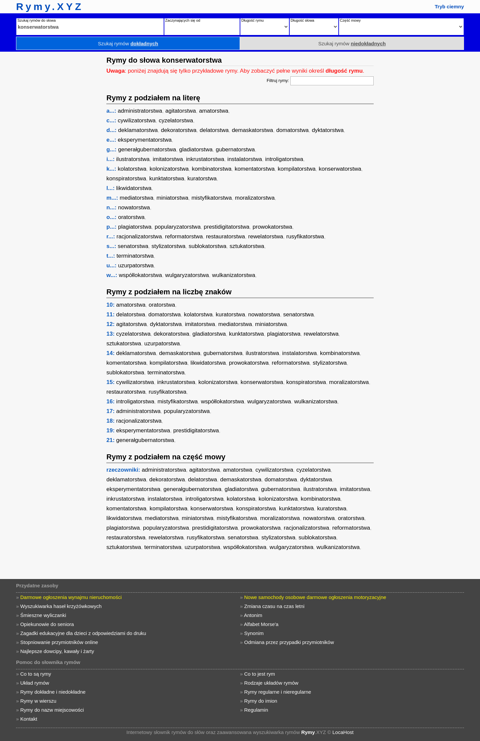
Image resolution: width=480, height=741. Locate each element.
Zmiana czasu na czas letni (274, 606)
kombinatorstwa (211, 169)
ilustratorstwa (133, 159)
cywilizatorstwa (136, 120)
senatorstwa (133, 246)
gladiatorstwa (196, 149)
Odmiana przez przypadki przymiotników (289, 642)
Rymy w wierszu (38, 701)
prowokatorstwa (272, 227)
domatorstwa (292, 130)
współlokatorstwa (140, 275)
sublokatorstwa (207, 246)
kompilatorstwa (296, 169)
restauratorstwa (225, 236)
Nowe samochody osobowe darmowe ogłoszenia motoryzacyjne (315, 597)
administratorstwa (140, 111)
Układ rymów (34, 683)
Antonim (253, 615)
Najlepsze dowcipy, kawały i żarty (57, 651)
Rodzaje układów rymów (271, 683)
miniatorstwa (172, 198)
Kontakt (28, 719)
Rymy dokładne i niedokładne (53, 692)
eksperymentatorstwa (145, 140)
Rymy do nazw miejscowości (52, 710)
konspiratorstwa (126, 178)
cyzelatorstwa (176, 120)
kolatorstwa (132, 169)
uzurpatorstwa (136, 265)
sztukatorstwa (247, 246)
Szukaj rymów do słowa (36, 20)
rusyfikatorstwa (305, 236)
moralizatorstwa (255, 198)
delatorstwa (214, 130)
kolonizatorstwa (169, 169)
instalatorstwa (244, 159)
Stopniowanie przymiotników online (59, 642)
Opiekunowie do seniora (47, 624)
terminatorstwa (135, 256)
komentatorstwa (255, 169)
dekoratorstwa (179, 130)
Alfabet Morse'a (261, 624)
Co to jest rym (259, 674)
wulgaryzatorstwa (187, 275)
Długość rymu (252, 20)
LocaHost (342, 732)
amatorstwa (213, 111)
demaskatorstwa (252, 130)
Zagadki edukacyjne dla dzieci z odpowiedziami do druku (83, 633)
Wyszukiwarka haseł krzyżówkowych (61, 606)
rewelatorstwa (265, 236)
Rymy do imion (260, 701)
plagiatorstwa (134, 227)
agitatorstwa (180, 111)
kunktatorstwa (166, 178)
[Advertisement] (52, 152)
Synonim (254, 633)
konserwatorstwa (340, 169)
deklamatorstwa (138, 130)
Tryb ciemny (449, 6)
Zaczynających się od (182, 20)
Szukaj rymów (128, 43)
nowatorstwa (134, 207)
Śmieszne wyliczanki (43, 615)
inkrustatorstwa (205, 159)
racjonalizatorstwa (139, 236)
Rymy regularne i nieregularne (277, 692)
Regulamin (256, 710)
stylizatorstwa (168, 246)
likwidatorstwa (134, 188)
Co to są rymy (35, 674)
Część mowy (350, 20)
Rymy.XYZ (49, 6)
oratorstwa (131, 217)
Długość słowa (302, 20)
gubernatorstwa (235, 149)
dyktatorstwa (327, 130)
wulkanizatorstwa (233, 275)
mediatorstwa (136, 198)
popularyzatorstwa (178, 227)
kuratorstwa (202, 178)
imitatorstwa (168, 159)
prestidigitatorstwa (226, 227)
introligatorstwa (284, 159)
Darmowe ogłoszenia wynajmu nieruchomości (71, 597)
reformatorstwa (184, 236)
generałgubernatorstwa (147, 149)
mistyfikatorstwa (211, 198)
